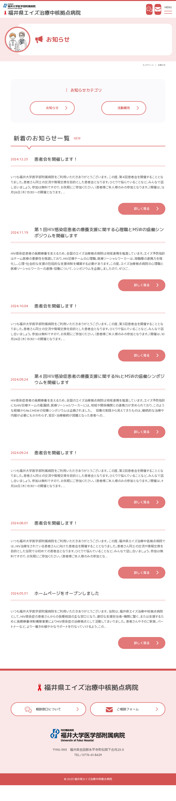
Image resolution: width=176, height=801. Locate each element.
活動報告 (124, 111)
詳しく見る (142, 212)
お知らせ (52, 111)
